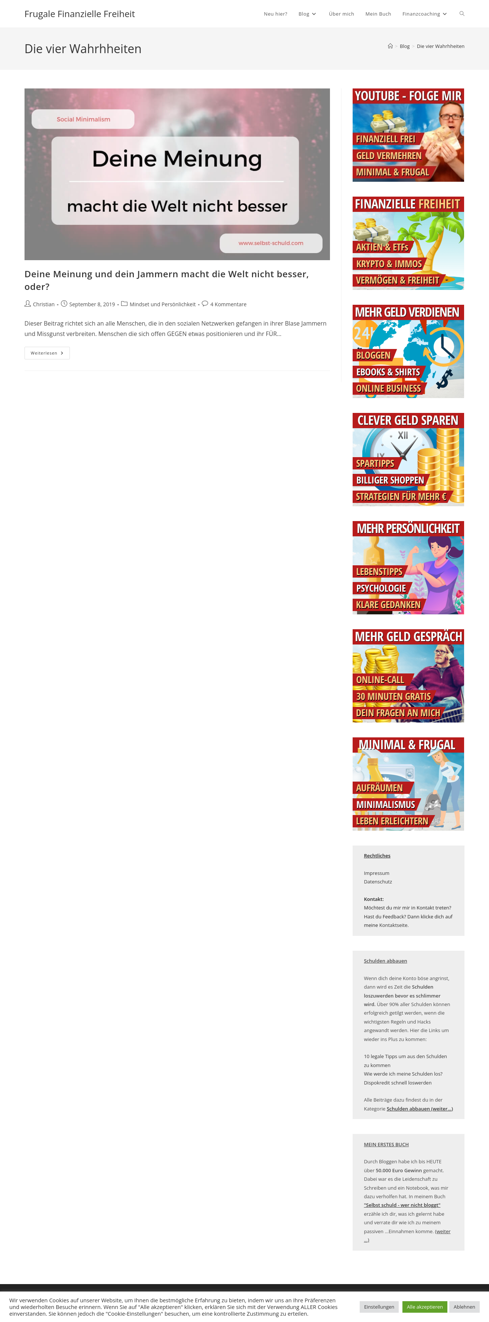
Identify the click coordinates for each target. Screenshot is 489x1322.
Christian (44, 304)
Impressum (376, 873)
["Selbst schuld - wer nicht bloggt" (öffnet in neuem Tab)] (402, 1205)
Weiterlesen (50, 354)
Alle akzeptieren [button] (425, 1306)
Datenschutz (378, 881)
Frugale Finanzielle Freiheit (80, 13)
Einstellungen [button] (379, 1306)
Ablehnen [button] (464, 1306)
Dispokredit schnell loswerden (397, 1082)
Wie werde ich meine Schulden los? (403, 1073)
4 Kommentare (228, 304)
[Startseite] (390, 46)
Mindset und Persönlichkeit (163, 304)
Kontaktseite (393, 925)
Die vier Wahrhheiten (440, 46)
